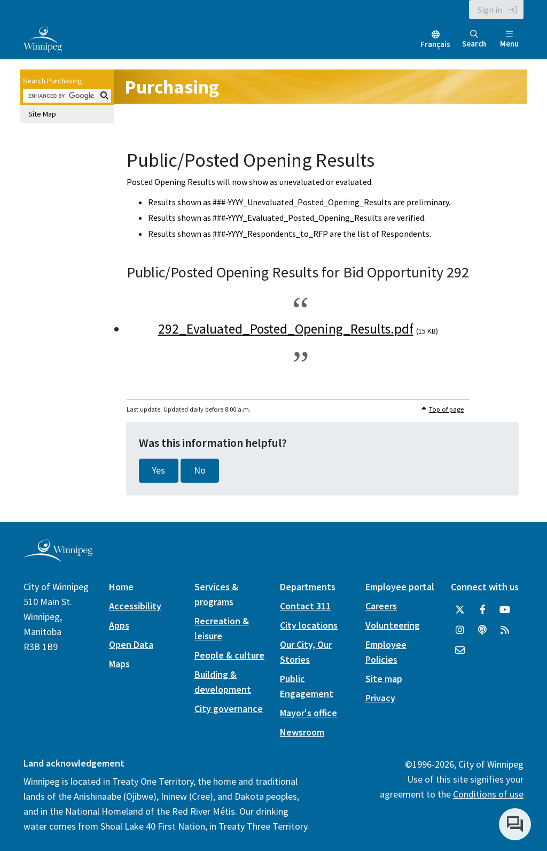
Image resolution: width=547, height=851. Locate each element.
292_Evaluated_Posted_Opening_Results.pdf (285, 328)
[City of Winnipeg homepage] (58, 558)
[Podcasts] (482, 630)
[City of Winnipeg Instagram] (460, 630)
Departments (307, 587)
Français (435, 44)
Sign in (490, 9)
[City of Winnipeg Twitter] (460, 610)
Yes (158, 470)
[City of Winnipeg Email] (460, 650)
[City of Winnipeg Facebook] (482, 610)
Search (474, 39)
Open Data (131, 644)
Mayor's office (308, 713)
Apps (119, 625)
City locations (309, 625)
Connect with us (485, 587)
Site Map (42, 114)
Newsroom (302, 732)
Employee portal (399, 587)
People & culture (229, 655)
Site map (383, 678)
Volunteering (392, 625)
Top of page (446, 409)
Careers (381, 606)
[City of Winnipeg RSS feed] (505, 630)
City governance (228, 708)
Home (121, 587)
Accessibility (135, 606)
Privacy (380, 698)
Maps (119, 663)
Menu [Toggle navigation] (509, 39)
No (200, 470)
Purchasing (171, 87)
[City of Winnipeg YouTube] (505, 610)
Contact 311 (305, 606)
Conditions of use (488, 794)
